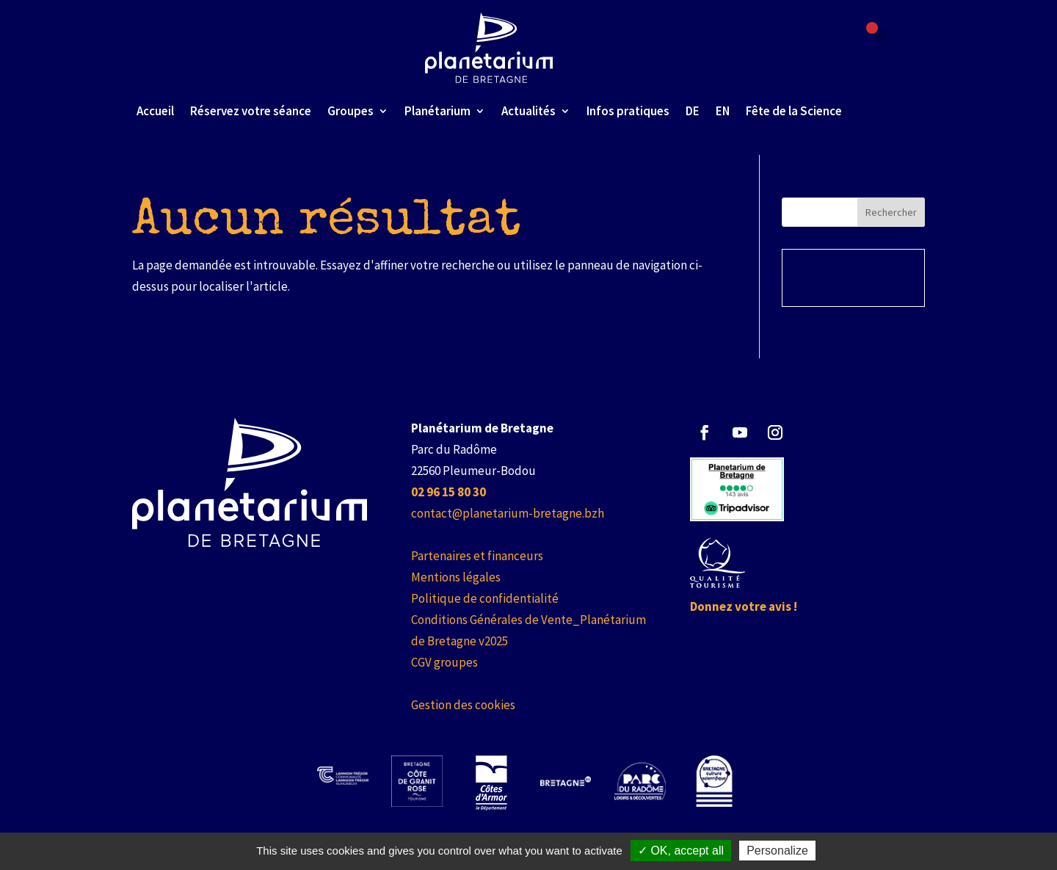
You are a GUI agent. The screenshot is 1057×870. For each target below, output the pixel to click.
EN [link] (723, 111)
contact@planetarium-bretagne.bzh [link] (507, 513)
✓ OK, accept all (681, 850)
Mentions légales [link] (456, 577)
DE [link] (693, 111)
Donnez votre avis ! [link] (743, 606)
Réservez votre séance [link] (250, 111)
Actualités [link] (528, 111)
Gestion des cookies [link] (463, 705)
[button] (704, 432)
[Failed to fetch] (880, 34)
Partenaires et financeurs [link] (477, 556)
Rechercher (891, 212)
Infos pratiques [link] (627, 111)
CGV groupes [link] (444, 662)
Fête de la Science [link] (794, 111)
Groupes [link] (350, 111)
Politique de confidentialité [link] (485, 598)
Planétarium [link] (437, 111)
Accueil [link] (155, 111)
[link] (489, 47)
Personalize (777, 850)
